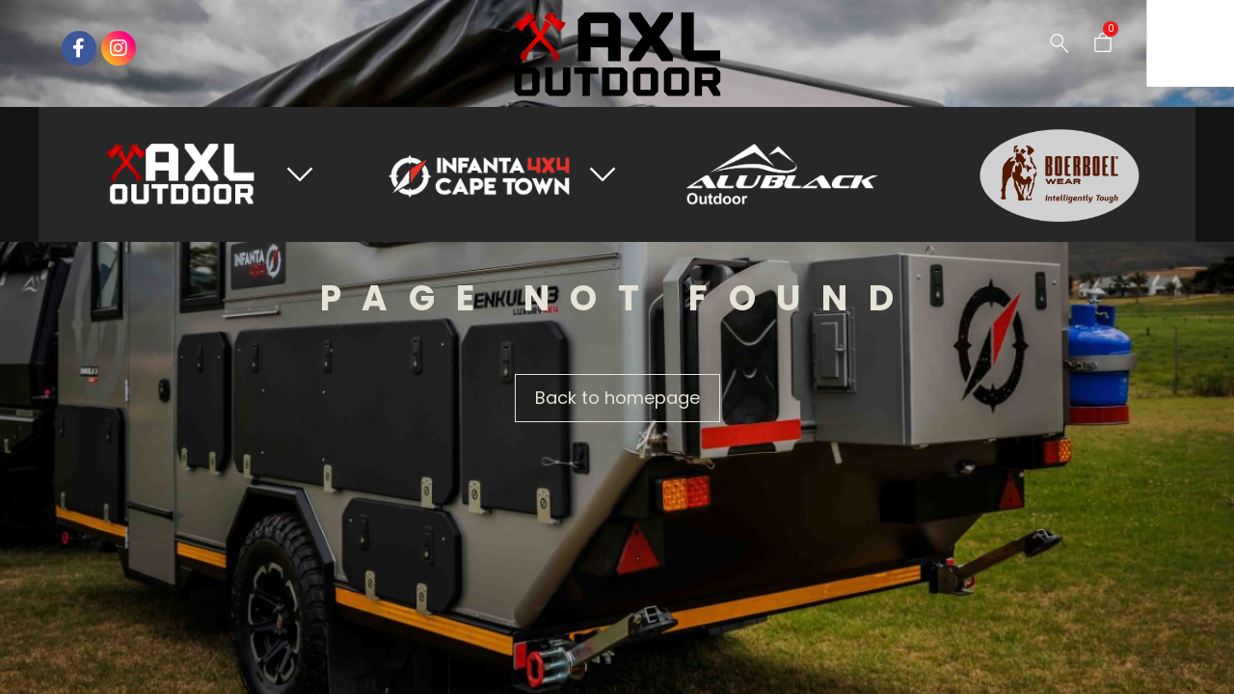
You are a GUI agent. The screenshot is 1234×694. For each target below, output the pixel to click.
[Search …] (1059, 43)
